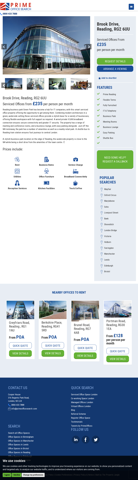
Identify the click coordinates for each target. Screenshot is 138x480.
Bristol (107, 271)
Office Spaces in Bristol (18, 448)
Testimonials (76, 421)
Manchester (109, 254)
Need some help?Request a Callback (115, 159)
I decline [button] (16, 475)
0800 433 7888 (8, 13)
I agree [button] (7, 475)
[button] (9, 45)
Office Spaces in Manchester (21, 440)
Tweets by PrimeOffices (81, 425)
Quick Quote (20, 345)
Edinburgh (108, 265)
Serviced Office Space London (84, 394)
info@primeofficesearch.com (24, 408)
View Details (20, 353)
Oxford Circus (110, 195)
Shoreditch (109, 224)
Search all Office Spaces (19, 433)
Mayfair (107, 189)
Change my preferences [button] (33, 475)
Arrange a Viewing (115, 69)
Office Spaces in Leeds (18, 444)
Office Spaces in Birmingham (21, 436)
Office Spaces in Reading (19, 452)
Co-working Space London (82, 398)
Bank (106, 218)
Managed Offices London (82, 402)
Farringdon (109, 248)
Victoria (107, 236)
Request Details (115, 61)
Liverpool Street (111, 212)
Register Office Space (80, 417)
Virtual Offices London (81, 406)
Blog (73, 410)
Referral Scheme (78, 414)
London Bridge (110, 230)
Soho (106, 206)
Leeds (107, 259)
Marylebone (109, 201)
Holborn (107, 242)
